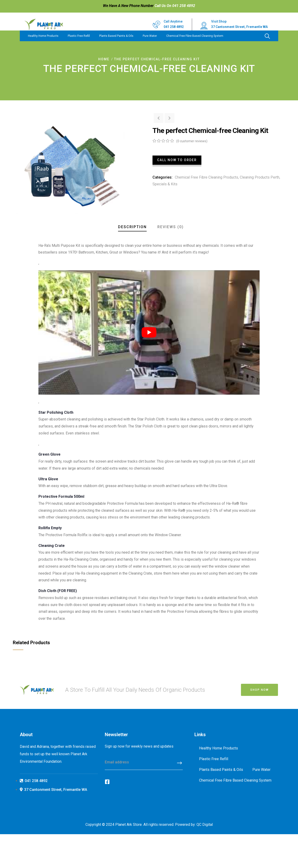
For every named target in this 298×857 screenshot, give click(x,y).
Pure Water (150, 35)
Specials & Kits (164, 184)
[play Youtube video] (149, 332)
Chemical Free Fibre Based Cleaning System (194, 35)
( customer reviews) (191, 141)
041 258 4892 (174, 27)
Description (132, 227)
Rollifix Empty (50, 528)
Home (103, 59)
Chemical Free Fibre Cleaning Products (206, 177)
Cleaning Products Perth (259, 177)
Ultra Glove (48, 479)
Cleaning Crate (51, 545)
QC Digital (204, 824)
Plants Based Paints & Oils (116, 35)
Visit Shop (219, 21)
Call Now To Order (177, 160)
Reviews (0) (170, 227)
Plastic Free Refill (79, 35)
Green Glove (49, 454)
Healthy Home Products (43, 35)
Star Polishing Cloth (55, 412)
